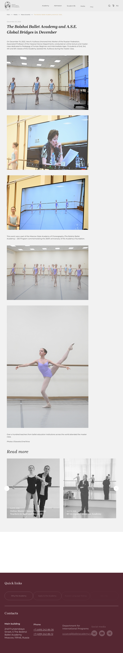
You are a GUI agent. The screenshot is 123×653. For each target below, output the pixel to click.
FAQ (91, 9)
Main (8, 14)
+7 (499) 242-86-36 (44, 632)
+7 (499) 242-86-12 (43, 636)
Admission (58, 6)
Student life (71, 7)
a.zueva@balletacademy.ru (77, 635)
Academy (45, 6)
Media (83, 9)
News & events (25, 14)
